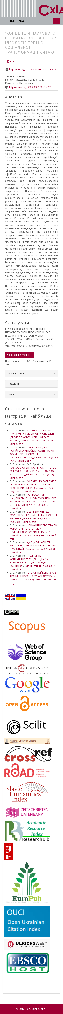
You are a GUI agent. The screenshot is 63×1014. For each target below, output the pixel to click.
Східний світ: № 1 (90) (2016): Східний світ (33, 520)
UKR (12, 21)
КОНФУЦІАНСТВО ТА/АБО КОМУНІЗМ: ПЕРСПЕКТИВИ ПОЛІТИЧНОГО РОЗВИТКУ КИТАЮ (33, 529)
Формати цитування (19, 354)
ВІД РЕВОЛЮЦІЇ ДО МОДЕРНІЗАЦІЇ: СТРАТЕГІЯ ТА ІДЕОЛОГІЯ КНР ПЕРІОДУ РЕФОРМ (33, 515)
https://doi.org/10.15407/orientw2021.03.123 (33, 69)
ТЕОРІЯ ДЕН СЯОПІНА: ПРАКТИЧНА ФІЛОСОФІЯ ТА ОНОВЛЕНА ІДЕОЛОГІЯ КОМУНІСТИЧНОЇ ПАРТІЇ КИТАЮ (32, 435)
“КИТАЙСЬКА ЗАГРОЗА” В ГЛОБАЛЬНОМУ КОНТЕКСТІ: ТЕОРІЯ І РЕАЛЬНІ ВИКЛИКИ (33, 485)
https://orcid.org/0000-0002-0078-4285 (30, 87)
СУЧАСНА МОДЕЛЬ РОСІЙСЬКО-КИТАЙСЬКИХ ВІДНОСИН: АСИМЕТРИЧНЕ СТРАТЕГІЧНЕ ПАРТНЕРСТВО (32, 452)
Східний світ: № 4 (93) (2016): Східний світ (33, 579)
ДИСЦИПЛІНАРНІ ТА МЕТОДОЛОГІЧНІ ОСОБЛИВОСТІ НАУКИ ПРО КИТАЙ (33, 546)
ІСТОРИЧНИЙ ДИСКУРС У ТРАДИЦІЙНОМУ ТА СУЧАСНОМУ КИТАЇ (33, 574)
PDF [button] (12, 61)
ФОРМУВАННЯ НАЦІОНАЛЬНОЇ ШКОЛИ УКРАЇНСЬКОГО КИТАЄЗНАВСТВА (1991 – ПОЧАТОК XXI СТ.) (33, 499)
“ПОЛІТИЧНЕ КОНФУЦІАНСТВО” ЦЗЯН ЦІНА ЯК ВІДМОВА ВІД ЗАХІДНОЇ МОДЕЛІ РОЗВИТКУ (29, 560)
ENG (21, 21)
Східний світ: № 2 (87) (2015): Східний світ (31, 489)
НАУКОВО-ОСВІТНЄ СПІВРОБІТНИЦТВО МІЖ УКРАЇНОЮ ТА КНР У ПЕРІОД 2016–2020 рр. (33, 471)
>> (12, 584)
